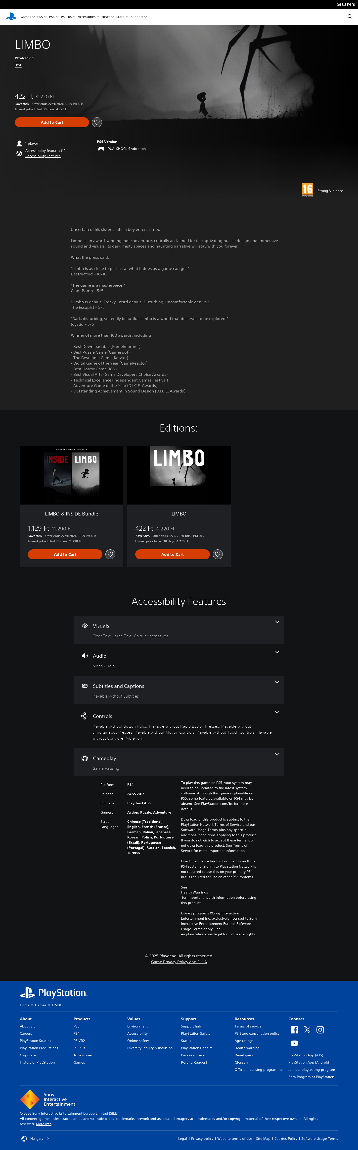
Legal (182, 1138)
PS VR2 (79, 1040)
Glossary (242, 1062)
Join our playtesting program (311, 1069)
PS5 (40, 17)
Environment (137, 1026)
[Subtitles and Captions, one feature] (179, 690)
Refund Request (194, 1062)
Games (26, 17)
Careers (26, 1033)
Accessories (86, 17)
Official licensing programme (259, 1069)
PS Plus (66, 17)
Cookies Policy (285, 1138)
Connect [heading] (296, 1018)
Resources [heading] (244, 1018)
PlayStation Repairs (197, 1048)
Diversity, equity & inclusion (150, 1048)
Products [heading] (82, 1018)
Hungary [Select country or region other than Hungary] (35, 1139)
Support (137, 17)
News (106, 17)
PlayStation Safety (195, 1033)
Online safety (138, 1040)
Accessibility (137, 1033)
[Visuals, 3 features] (179, 630)
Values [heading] (133, 1018)
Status (186, 1040)
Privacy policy (202, 1138)
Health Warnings (194, 892)
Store (120, 17)
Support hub (191, 1026)
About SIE (28, 1026)
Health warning (247, 1048)
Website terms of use (234, 1138)
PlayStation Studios (35, 1040)
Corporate (28, 1055)
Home (25, 1005)
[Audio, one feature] (179, 660)
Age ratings (244, 1040)
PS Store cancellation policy (257, 1033)
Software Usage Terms (319, 1138)
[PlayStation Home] (11, 17)
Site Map (263, 1138)
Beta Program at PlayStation (311, 1077)
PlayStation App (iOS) (305, 1055)
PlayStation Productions (39, 1048)
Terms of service (248, 1026)
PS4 (52, 17)
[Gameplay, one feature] (179, 762)
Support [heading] (188, 1018)
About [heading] (26, 1018)
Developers (244, 1055)
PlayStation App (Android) (309, 1062)
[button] (43, 156)
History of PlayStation (37, 1062)
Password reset (193, 1055)
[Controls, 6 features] (179, 726)
